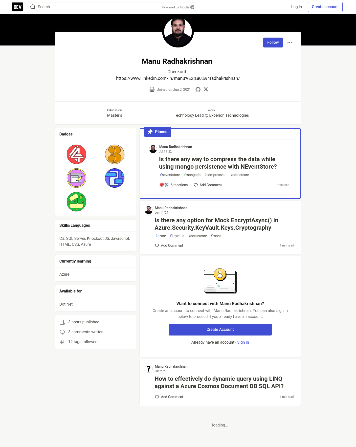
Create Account (220, 329)
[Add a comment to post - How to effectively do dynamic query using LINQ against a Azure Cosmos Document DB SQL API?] (169, 397)
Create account (325, 6)
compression (215, 175)
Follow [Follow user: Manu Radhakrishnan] (273, 42)
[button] (76, 154)
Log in (296, 6)
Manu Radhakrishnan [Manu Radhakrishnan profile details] (175, 147)
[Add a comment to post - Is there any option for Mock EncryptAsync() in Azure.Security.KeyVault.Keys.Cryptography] (169, 245)
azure (160, 236)
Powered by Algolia (178, 7)
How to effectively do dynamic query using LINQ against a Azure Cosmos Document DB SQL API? (219, 382)
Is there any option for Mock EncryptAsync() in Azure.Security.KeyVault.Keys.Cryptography (216, 224)
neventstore (170, 175)
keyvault (177, 236)
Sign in (243, 342)
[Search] (33, 7)
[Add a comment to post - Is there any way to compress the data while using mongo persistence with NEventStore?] (173, 184)
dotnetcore (239, 175)
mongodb (192, 175)
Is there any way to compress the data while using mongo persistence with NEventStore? (218, 163)
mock (216, 236)
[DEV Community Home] (17, 7)
